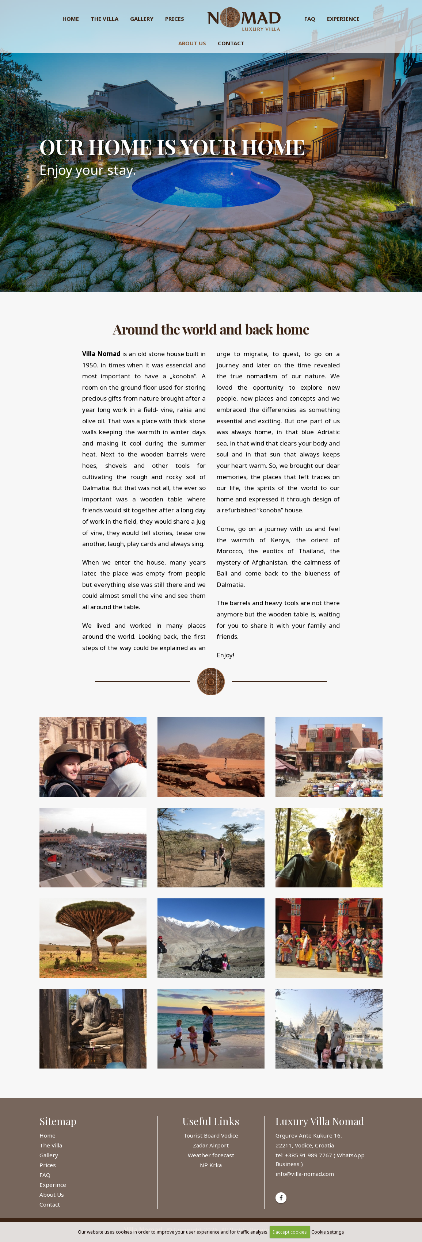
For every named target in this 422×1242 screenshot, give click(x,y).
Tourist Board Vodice (210, 1135)
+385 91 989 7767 (309, 1155)
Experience (343, 18)
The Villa (104, 18)
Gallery (141, 18)
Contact (231, 43)
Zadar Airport (211, 1145)
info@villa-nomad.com (304, 1173)
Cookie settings (327, 1232)
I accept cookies (290, 1232)
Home (70, 18)
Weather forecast (211, 1155)
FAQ (309, 18)
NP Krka (211, 1165)
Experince (52, 1184)
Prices (174, 18)
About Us (192, 43)
